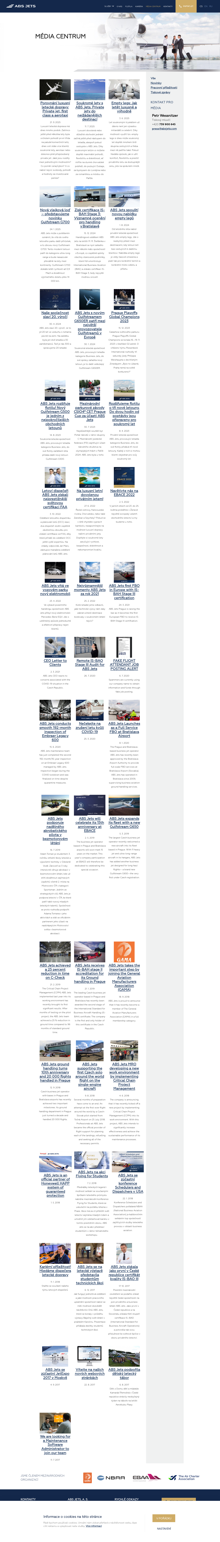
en (205, 6)
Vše (153, 78)
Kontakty (167, 6)
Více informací (94, 1526)
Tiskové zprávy (160, 92)
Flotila (128, 6)
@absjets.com (164, 128)
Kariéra (139, 6)
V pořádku (163, 1518)
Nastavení (164, 1528)
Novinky (156, 83)
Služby (108, 6)
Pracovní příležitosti (164, 88)
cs (201, 6)
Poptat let (186, 6)
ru (210, 6)
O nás (119, 6)
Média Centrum (153, 6)
